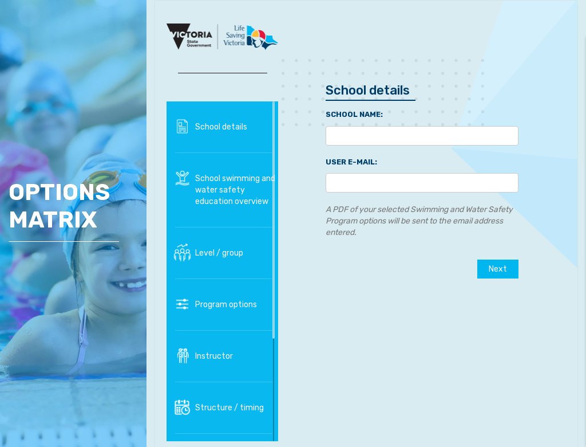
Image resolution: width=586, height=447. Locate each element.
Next (498, 269)
